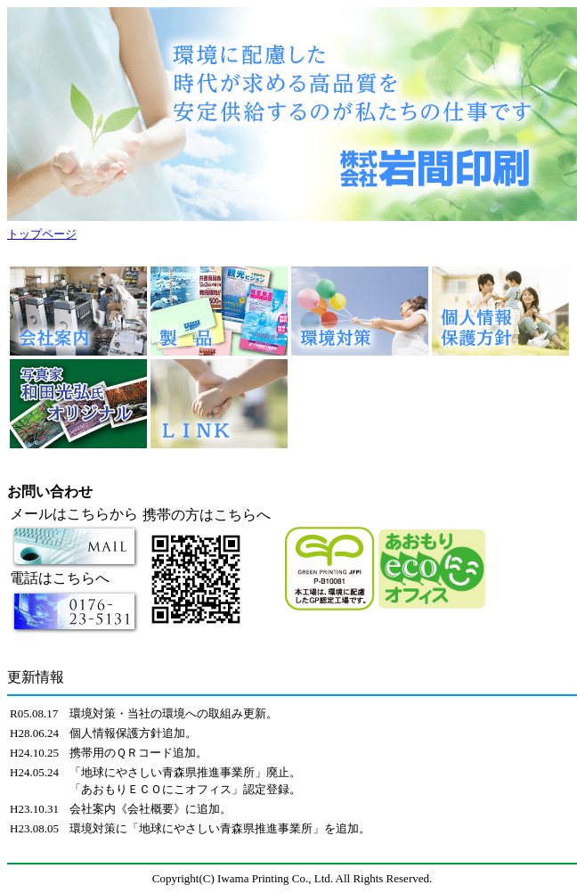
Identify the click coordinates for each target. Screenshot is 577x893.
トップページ (42, 234)
